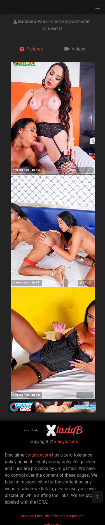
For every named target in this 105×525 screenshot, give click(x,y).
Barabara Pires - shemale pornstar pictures (52, 516)
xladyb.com (65, 441)
